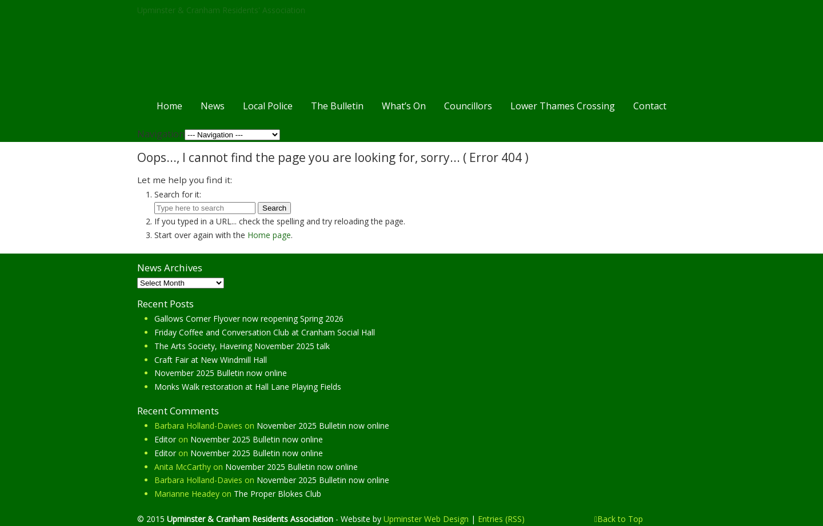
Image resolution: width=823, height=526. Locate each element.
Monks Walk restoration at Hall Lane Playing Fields (247, 386)
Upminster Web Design (426, 518)
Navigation (161, 134)
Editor (165, 439)
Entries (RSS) (501, 518)
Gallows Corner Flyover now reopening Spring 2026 (248, 318)
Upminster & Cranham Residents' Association (221, 10)
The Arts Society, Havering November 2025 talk (242, 346)
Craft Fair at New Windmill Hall (210, 359)
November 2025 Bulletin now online (220, 372)
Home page (269, 235)
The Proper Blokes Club (277, 493)
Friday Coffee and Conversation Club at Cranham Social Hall (264, 332)
